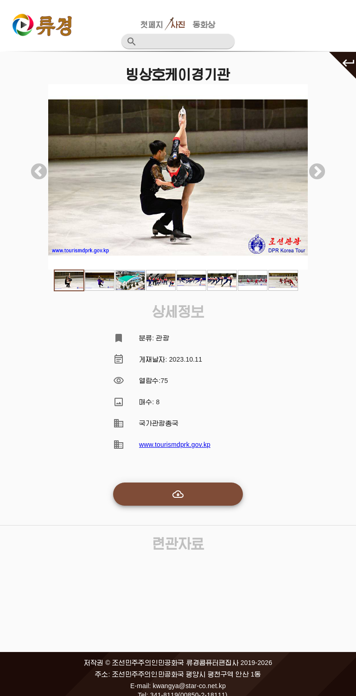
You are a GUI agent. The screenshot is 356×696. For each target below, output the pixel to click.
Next (312, 167)
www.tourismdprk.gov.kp (174, 444)
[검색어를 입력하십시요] (183, 41)
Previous (34, 167)
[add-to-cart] (178, 494)
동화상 (204, 25)
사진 (178, 25)
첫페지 (151, 25)
